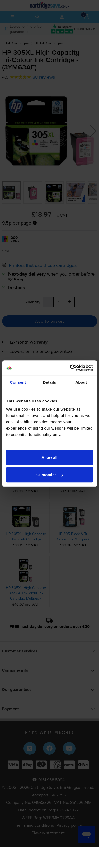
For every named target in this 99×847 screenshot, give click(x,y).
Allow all (49, 457)
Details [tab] (49, 382)
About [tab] (81, 382)
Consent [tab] (18, 382)
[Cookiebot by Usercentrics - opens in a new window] (70, 367)
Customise (49, 474)
